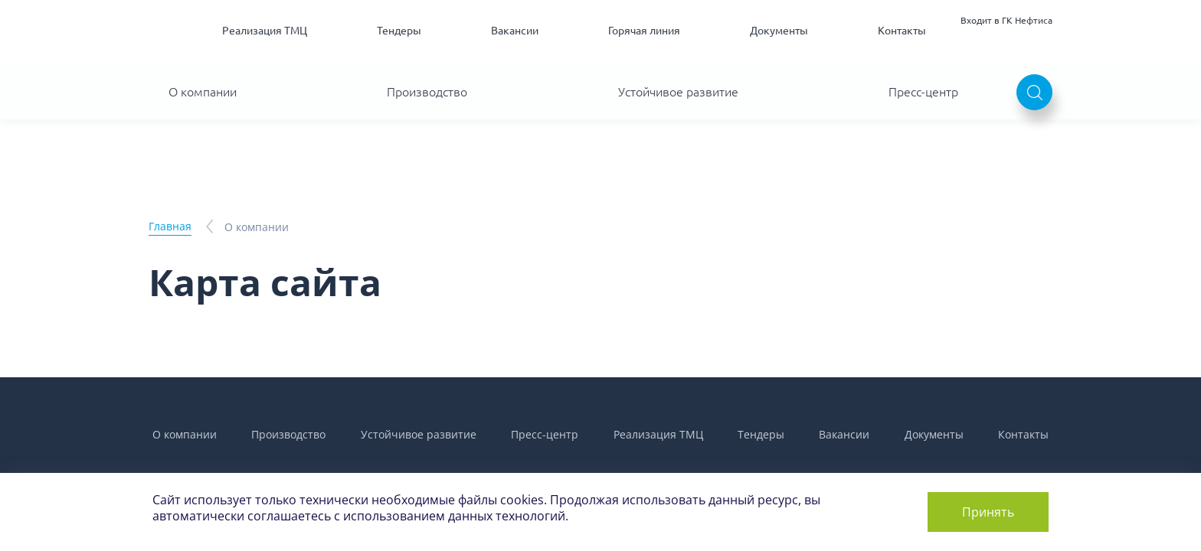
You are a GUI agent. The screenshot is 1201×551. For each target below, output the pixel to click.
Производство (427, 92)
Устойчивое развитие (678, 92)
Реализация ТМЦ (264, 30)
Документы (779, 30)
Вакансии (514, 30)
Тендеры (399, 30)
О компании (203, 92)
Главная (170, 226)
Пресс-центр (923, 92)
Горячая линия (644, 30)
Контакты (902, 30)
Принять (988, 512)
